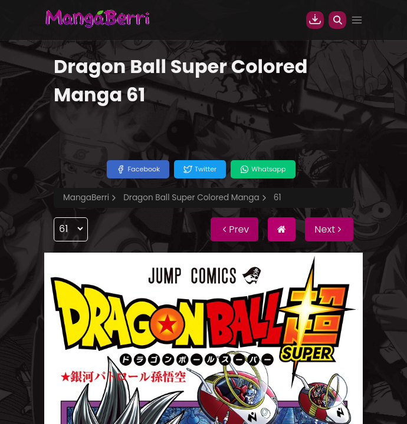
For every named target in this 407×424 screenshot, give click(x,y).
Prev (234, 229)
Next (329, 229)
